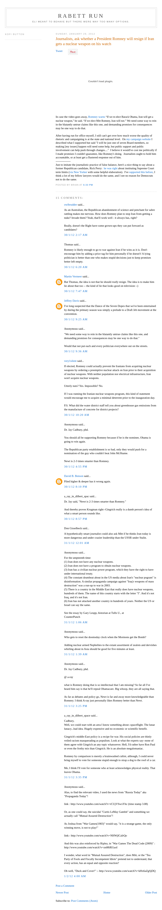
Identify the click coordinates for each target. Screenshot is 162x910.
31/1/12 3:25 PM (75, 705)
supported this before (141, 172)
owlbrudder (70, 204)
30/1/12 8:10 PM (75, 486)
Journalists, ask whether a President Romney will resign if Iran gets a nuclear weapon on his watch (105, 41)
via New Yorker (78, 172)
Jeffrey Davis (71, 300)
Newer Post (62, 892)
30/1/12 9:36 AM (75, 351)
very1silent (70, 360)
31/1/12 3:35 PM (75, 777)
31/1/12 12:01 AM (76, 542)
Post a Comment (65, 885)
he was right (110, 168)
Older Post (151, 892)
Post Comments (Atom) (84, 900)
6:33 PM (88, 185)
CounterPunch (72, 616)
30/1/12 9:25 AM (75, 319)
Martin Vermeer (73, 276)
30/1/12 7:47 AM (75, 291)
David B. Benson (73, 475)
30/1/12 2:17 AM (75, 234)
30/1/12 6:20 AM (75, 267)
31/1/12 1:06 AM (75, 622)
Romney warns (96, 116)
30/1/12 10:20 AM (76, 414)
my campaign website (138, 139)
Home (106, 892)
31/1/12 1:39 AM (75, 654)
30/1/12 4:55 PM (75, 466)
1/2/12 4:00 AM (75, 876)
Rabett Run (81, 16)
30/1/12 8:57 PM (75, 518)
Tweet (59, 50)
